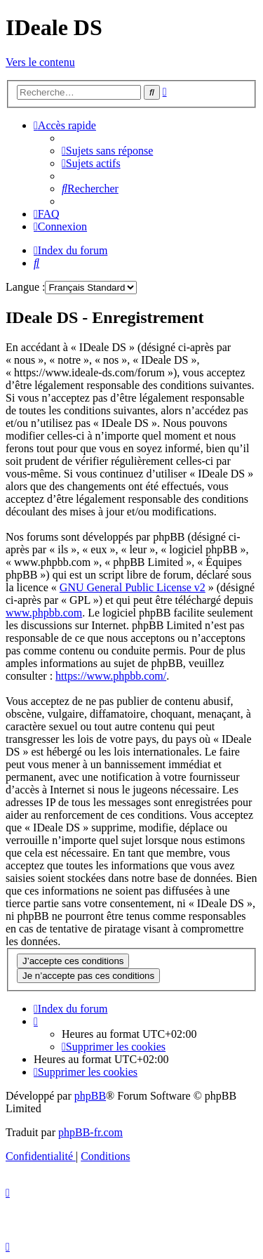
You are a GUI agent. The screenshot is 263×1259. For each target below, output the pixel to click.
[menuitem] (107, 151)
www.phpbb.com (44, 613)
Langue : (25, 287)
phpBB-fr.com (90, 1132)
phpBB (90, 1096)
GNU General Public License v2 (132, 587)
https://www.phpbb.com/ (110, 676)
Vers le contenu (40, 62)
